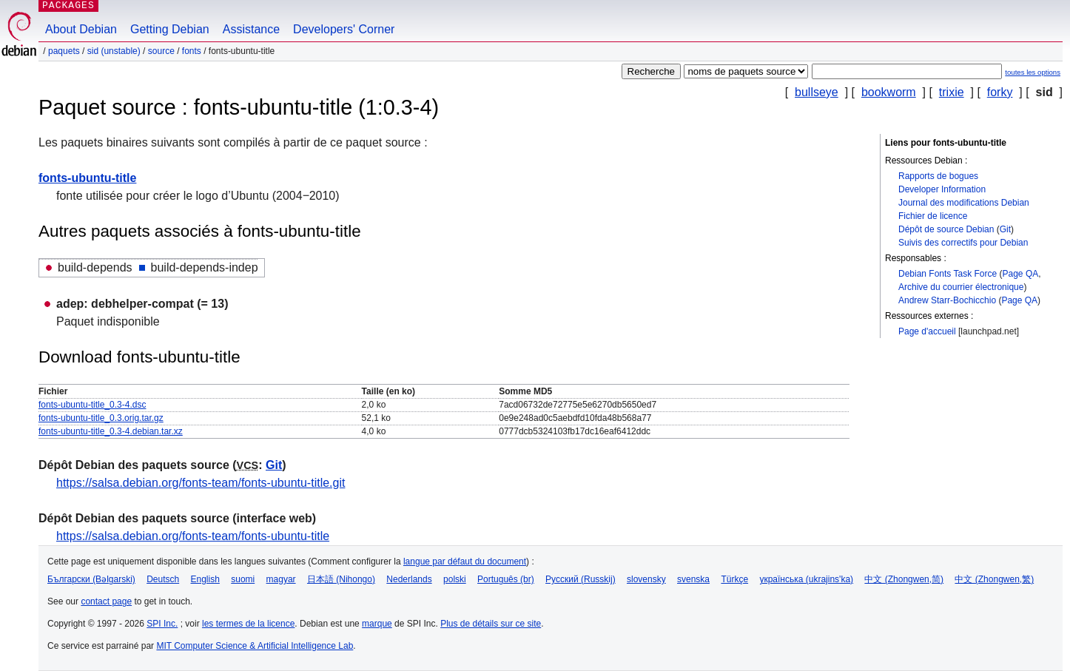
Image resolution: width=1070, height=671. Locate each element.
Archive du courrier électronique (960, 287)
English (205, 579)
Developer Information (942, 189)
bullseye (816, 92)
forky (1000, 92)
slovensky (646, 579)
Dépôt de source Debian (946, 229)
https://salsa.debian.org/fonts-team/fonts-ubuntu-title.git (200, 482)
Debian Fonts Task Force (947, 274)
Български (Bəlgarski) (91, 579)
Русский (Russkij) (580, 579)
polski (454, 579)
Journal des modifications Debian (963, 203)
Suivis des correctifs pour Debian (963, 242)
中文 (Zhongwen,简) (903, 579)
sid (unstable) (114, 51)
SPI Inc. (162, 623)
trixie (951, 92)
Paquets (64, 51)
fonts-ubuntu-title (87, 178)
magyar (281, 579)
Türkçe (734, 579)
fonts (191, 51)
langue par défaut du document (464, 561)
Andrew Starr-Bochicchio (947, 300)
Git (1005, 229)
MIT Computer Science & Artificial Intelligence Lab (254, 646)
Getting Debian (169, 29)
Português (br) (505, 579)
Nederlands (408, 579)
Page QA (1021, 274)
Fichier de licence (932, 216)
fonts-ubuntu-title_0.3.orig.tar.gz (101, 418)
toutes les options (1032, 72)
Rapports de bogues (938, 176)
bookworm (888, 92)
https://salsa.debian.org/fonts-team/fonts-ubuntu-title (192, 536)
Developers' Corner (343, 29)
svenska (693, 579)
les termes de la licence (248, 623)
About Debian (81, 29)
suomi (243, 579)
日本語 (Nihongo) (341, 579)
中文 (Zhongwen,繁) (994, 579)
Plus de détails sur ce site (490, 623)
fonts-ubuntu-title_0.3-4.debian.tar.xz (110, 431)
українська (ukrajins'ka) (806, 579)
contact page (106, 601)
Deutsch (163, 579)
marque (377, 623)
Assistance (251, 29)
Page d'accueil (927, 331)
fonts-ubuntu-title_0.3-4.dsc (92, 404)
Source (161, 51)
